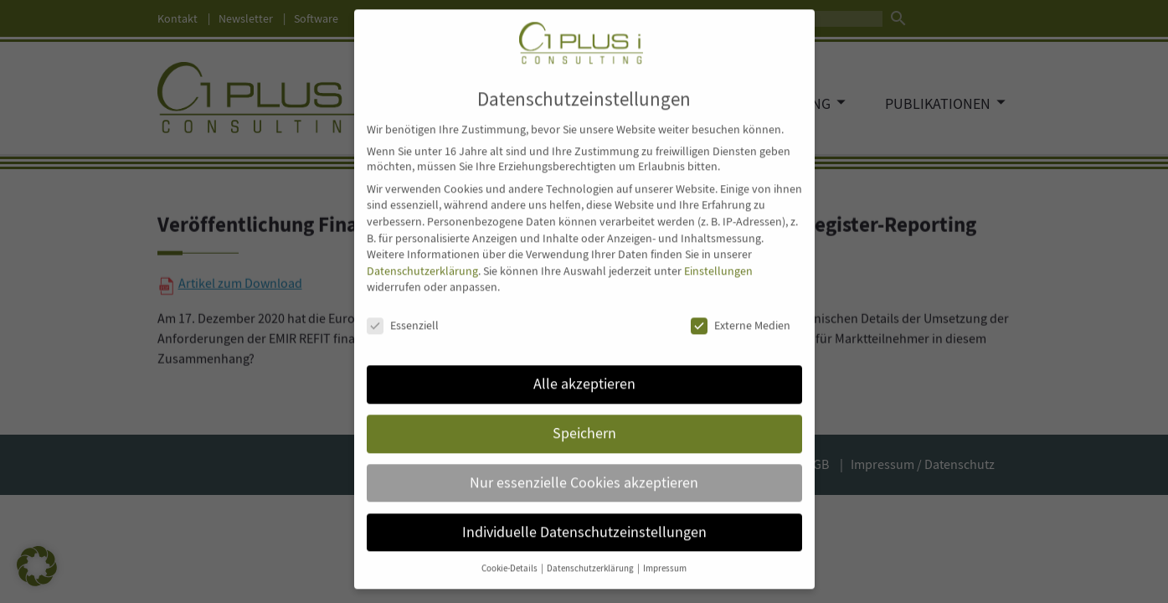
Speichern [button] (584, 415)
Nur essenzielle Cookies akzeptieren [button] (584, 465)
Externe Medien (740, 308)
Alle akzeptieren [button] (584, 366)
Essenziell (403, 308)
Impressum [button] (665, 550)
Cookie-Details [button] (510, 550)
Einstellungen (718, 252)
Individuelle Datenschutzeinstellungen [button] (584, 514)
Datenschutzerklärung (422, 252)
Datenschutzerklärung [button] (591, 550)
